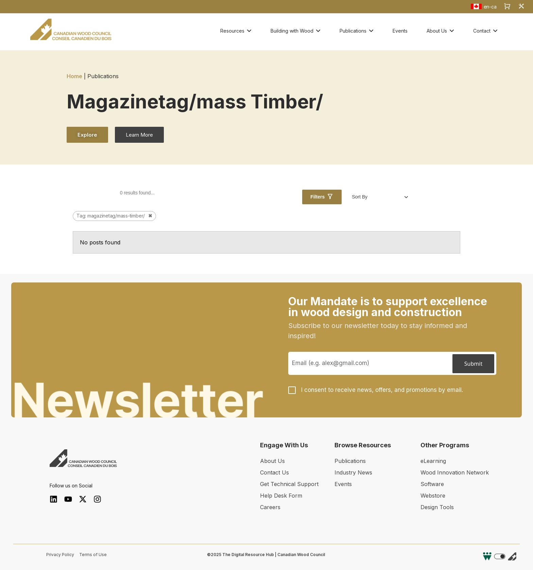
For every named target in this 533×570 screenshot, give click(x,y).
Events (343, 484)
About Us (272, 460)
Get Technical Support (289, 484)
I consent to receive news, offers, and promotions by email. (382, 389)
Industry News (353, 472)
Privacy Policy (60, 554)
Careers (270, 507)
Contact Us (274, 472)
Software (432, 484)
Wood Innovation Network (454, 472)
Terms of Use (93, 554)
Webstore (432, 495)
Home (74, 76)
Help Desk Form (281, 495)
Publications (350, 460)
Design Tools (437, 507)
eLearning (433, 460)
